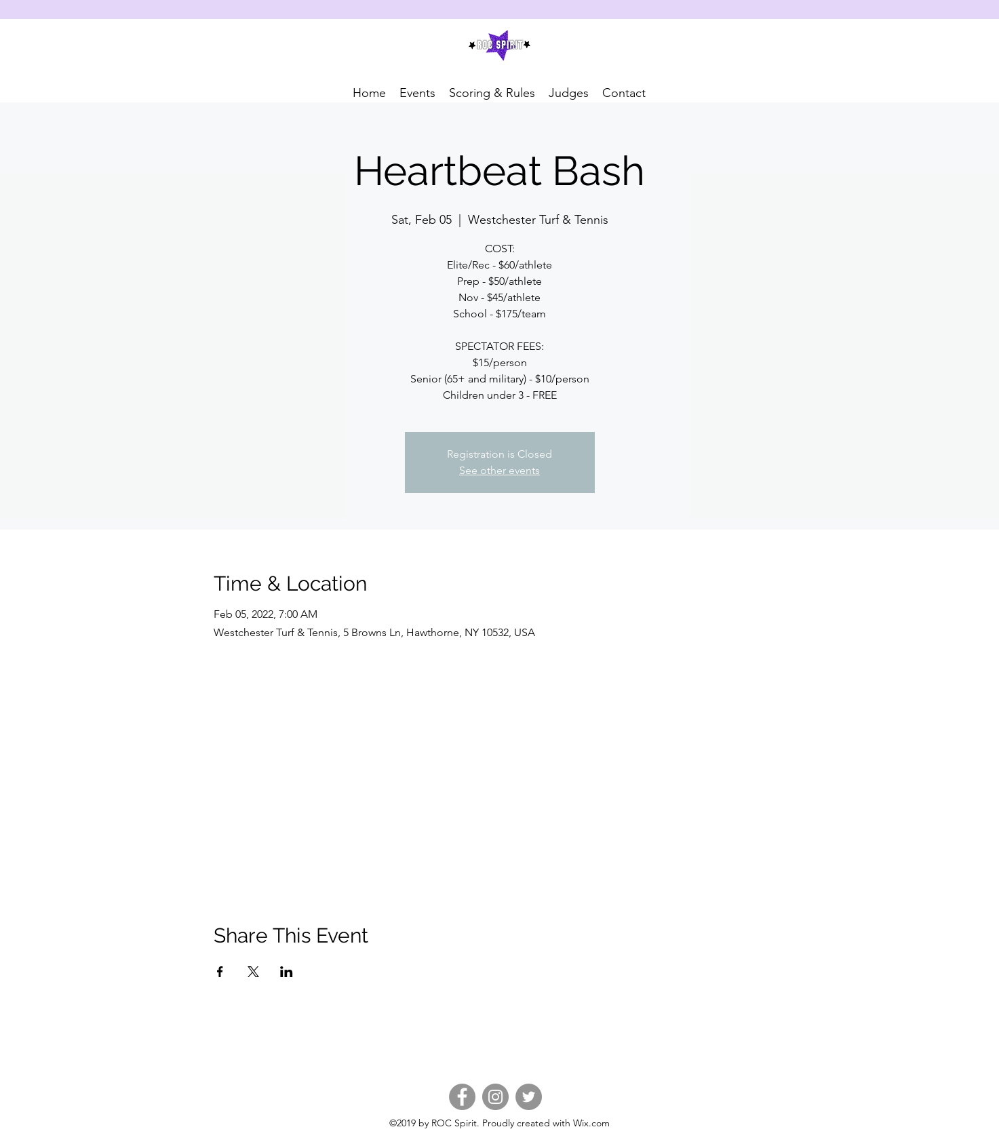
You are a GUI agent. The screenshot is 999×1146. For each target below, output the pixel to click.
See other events (499, 470)
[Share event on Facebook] (220, 971)
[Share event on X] (253, 971)
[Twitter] (528, 1097)
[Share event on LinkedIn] (286, 971)
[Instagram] (495, 1097)
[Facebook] (462, 1097)
